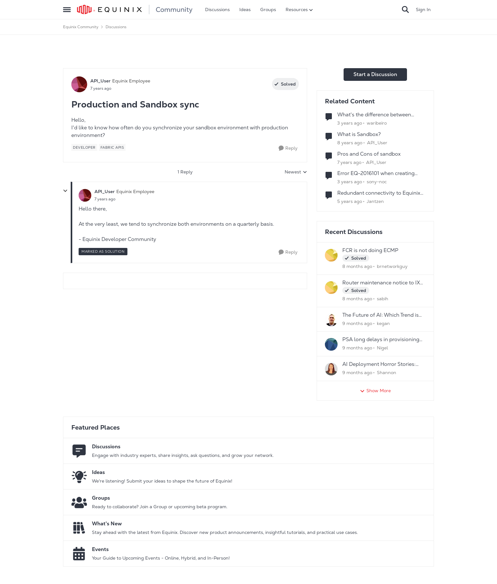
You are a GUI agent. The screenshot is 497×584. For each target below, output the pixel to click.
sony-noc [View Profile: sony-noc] (377, 182)
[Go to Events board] (79, 553)
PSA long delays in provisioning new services (380, 339)
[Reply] (288, 148)
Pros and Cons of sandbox (369, 154)
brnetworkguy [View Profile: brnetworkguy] (392, 266)
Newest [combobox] (296, 172)
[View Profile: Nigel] (331, 344)
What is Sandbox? (359, 134)
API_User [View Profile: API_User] (100, 81)
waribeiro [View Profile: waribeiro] (377, 123)
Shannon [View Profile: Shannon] (386, 372)
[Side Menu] (67, 9)
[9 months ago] (357, 323)
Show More (375, 391)
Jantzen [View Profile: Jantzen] (375, 201)
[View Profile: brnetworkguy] (331, 255)
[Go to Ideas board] (79, 476)
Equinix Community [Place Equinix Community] (81, 26)
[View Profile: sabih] (331, 287)
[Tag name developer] (84, 147)
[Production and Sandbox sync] (104, 199)
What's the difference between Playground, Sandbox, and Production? (374, 115)
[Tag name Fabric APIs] (112, 147)
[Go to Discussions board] (79, 451)
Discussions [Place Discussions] (116, 26)
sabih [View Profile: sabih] (382, 299)
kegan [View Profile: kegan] (383, 323)
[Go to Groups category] (79, 502)
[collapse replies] (65, 191)
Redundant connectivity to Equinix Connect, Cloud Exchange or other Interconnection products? (378, 193)
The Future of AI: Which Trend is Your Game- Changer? (380, 315)
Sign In (423, 9)
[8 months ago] (357, 266)
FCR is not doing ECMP (370, 250)
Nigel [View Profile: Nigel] (382, 348)
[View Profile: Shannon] (331, 369)
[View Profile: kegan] (331, 320)
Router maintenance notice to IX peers (381, 283)
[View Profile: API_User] (79, 84)
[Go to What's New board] (79, 528)
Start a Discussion (375, 74)
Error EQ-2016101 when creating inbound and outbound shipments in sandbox (381, 173)
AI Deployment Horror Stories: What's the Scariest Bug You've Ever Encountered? (379, 364)
